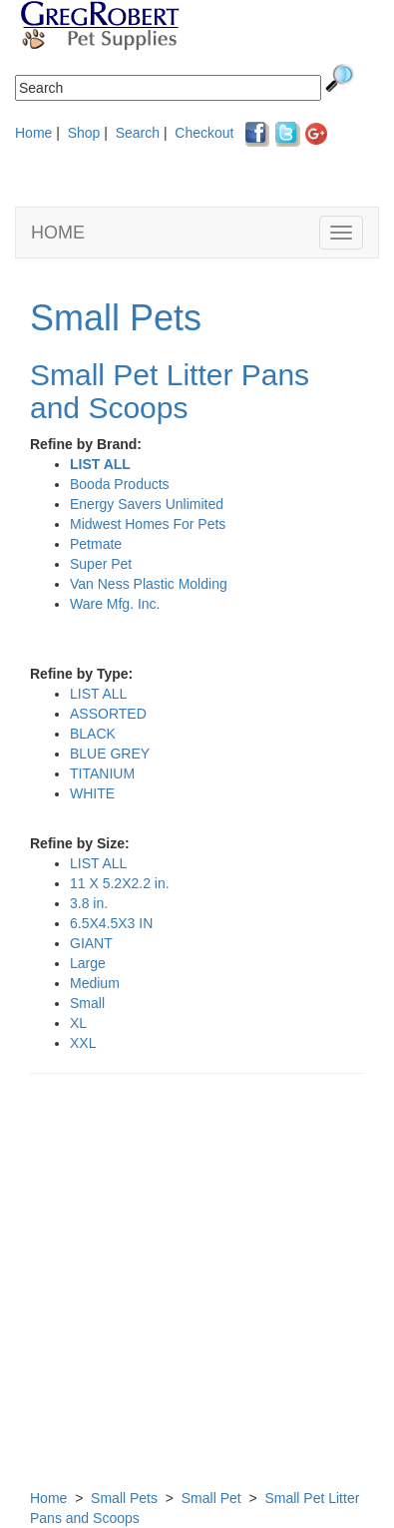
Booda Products (120, 484)
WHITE (92, 793)
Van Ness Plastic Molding (148, 584)
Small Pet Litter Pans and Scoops (169, 391)
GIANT (91, 943)
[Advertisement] (197, 1291)
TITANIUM (102, 773)
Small (87, 1003)
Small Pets (115, 317)
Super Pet (101, 564)
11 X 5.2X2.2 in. (120, 883)
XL (78, 1023)
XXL (83, 1043)
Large (88, 963)
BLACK (93, 734)
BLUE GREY (110, 754)
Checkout (204, 133)
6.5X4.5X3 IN (111, 923)
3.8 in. (89, 903)
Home (33, 133)
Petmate (96, 544)
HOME (58, 233)
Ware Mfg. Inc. (115, 604)
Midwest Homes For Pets (147, 524)
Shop (84, 133)
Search (138, 133)
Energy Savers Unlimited (146, 504)
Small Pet (211, 1498)
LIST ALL (100, 464)
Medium (95, 983)
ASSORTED (108, 714)
